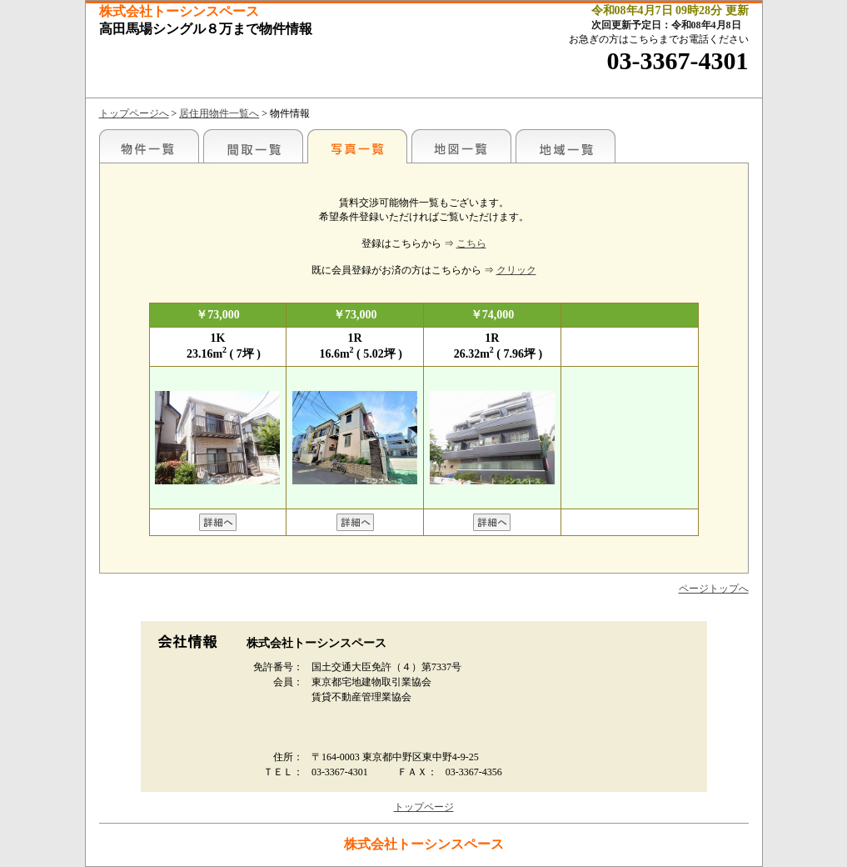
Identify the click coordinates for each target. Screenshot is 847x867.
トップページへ (134, 113)
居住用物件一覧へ (219, 113)
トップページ (424, 807)
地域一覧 (565, 146)
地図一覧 (461, 146)
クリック (516, 270)
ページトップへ (714, 588)
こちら (471, 243)
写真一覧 (357, 146)
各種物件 (149, 146)
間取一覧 (253, 146)
